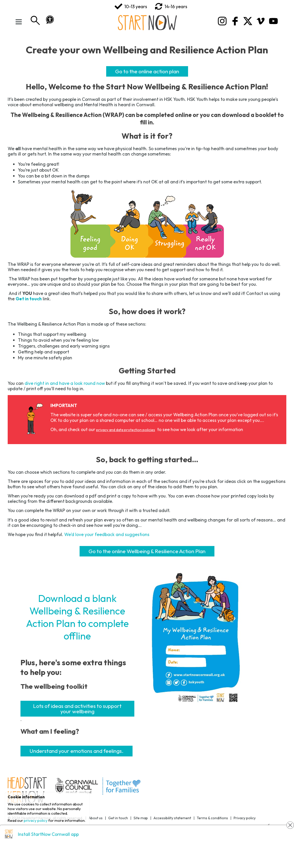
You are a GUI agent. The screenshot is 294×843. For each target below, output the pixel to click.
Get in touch (118, 818)
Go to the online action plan (147, 71)
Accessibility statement (172, 818)
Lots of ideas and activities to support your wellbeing (77, 709)
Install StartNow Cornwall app (48, 834)
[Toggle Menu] (19, 21)
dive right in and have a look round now (65, 383)
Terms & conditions (212, 818)
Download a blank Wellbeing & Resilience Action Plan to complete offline (77, 617)
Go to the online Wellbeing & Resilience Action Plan (147, 551)
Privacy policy (245, 818)
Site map (141, 818)
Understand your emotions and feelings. (76, 750)
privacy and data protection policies (125, 430)
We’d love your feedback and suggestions (106, 534)
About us (96, 818)
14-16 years (171, 6)
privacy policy (36, 820)
